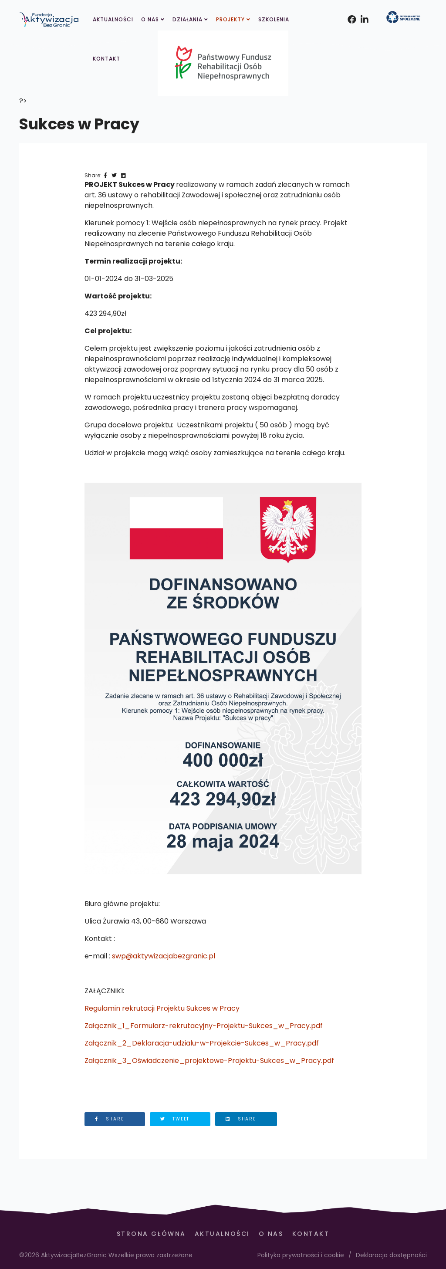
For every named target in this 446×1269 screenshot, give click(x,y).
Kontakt (106, 58)
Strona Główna (151, 1234)
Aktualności (113, 19)
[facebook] (350, 8)
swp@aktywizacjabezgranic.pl (163, 956)
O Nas (150, 19)
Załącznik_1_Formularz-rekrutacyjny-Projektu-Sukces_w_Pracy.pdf (203, 1026)
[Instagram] (363, 8)
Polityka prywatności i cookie (300, 1255)
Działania (187, 19)
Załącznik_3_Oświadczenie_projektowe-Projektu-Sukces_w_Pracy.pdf (209, 1061)
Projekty (230, 19)
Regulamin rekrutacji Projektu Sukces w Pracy (162, 1008)
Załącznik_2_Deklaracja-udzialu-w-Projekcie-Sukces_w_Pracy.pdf (201, 1043)
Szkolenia (273, 19)
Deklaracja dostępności (391, 1255)
